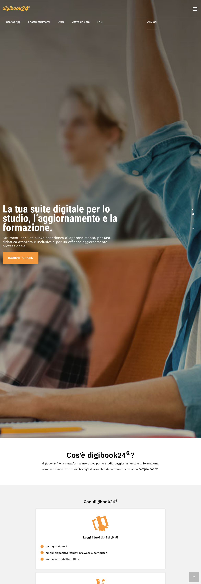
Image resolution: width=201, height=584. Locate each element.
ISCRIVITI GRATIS (21, 257)
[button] (193, 209)
